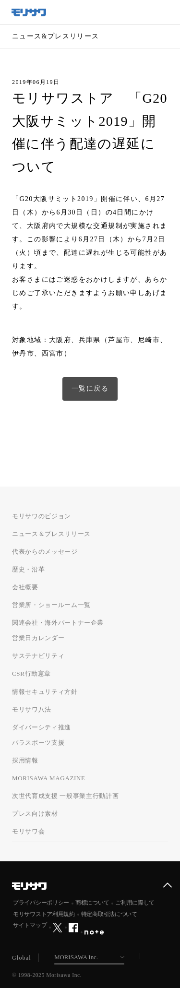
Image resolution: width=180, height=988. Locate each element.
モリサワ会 (28, 831)
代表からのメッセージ (45, 551)
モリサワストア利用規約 (44, 914)
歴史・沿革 (28, 569)
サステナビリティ (38, 655)
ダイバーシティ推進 (41, 727)
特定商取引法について (109, 914)
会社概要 (25, 587)
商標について (92, 902)
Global (21, 957)
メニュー (168, 12)
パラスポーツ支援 (38, 742)
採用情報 (25, 760)
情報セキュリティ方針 (45, 691)
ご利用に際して (135, 902)
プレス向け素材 (35, 813)
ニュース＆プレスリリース (51, 533)
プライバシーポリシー (41, 902)
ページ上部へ (167, 885)
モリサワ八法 (31, 709)
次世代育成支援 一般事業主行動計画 (65, 795)
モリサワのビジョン (41, 516)
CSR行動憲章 (31, 673)
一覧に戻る (90, 388)
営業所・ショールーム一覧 (51, 604)
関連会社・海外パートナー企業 (58, 622)
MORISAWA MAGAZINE (48, 778)
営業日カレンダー (38, 638)
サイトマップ (30, 925)
